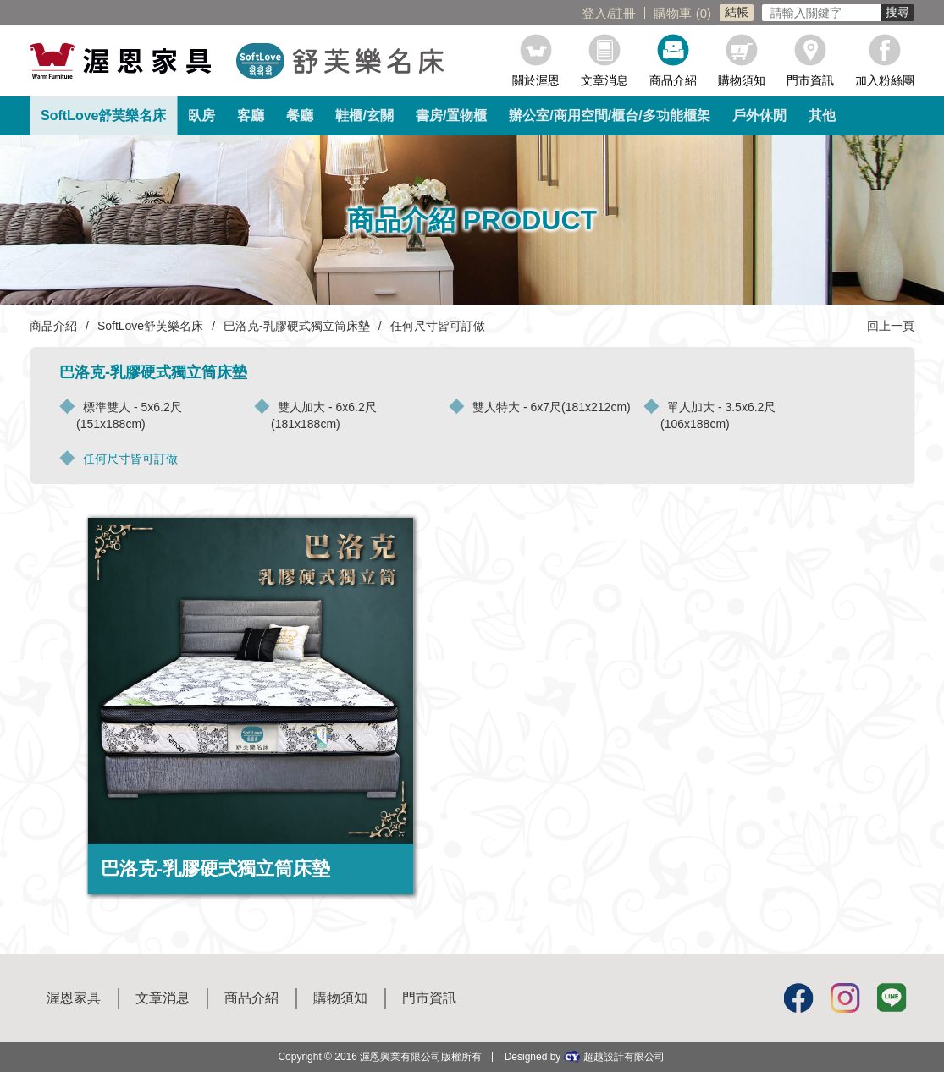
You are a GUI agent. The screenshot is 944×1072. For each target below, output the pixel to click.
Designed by (585, 1056)
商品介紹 (673, 80)
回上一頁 (890, 326)
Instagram (844, 998)
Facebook (798, 998)
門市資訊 (810, 80)
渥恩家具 (74, 998)
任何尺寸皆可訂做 (130, 458)
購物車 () (682, 13)
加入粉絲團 (884, 80)
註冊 (623, 13)
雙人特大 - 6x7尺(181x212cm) (551, 407)
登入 (594, 13)
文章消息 (604, 80)
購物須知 (741, 80)
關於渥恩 (536, 80)
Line (890, 998)
